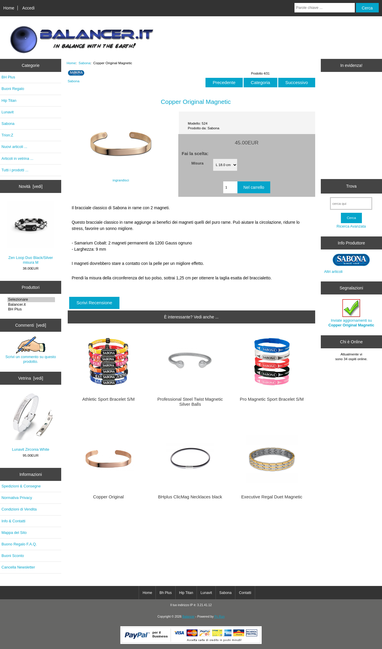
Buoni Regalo (12, 88)
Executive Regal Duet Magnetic (271, 497)
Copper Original (108, 497)
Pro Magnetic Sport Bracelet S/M (272, 399)
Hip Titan (8, 100)
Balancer (188, 616)
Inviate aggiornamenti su (351, 313)
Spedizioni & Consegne (21, 486)
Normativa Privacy (16, 497)
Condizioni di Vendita (19, 509)
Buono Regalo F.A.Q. (19, 544)
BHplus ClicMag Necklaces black (190, 497)
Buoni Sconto (12, 555)
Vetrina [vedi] (30, 378)
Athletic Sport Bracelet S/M (108, 399)
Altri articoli (333, 271)
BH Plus (8, 77)
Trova (351, 186)
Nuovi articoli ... (14, 146)
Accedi (28, 8)
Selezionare (31, 299)
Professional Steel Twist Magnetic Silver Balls (190, 401)
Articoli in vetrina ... (17, 158)
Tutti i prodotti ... (14, 170)
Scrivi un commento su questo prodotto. (30, 350)
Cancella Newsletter (18, 567)
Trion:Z (7, 135)
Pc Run (219, 616)
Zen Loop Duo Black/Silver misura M (30, 233)
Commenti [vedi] (30, 325)
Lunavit (7, 112)
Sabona (84, 63)
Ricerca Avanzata (351, 226)
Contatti (245, 593)
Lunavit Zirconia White (30, 422)
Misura (197, 163)
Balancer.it (31, 304)
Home (8, 8)
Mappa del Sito (14, 532)
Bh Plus (165, 593)
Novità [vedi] (30, 186)
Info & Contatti (13, 521)
